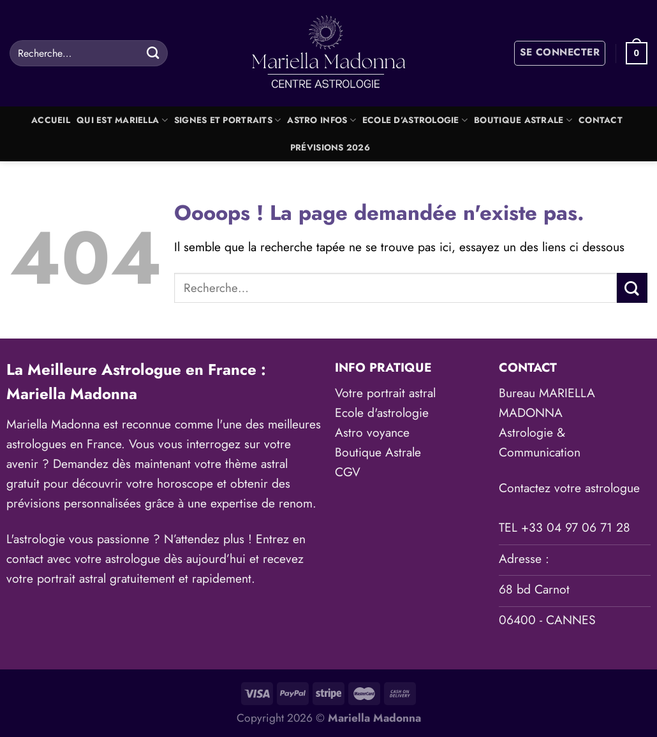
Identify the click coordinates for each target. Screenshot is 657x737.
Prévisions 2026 (330, 148)
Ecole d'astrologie (382, 412)
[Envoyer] (153, 53)
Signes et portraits (227, 120)
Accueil (50, 120)
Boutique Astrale (523, 120)
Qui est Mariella (122, 120)
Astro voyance (372, 432)
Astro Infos (321, 120)
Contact (601, 120)
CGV (347, 472)
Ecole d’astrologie (415, 120)
